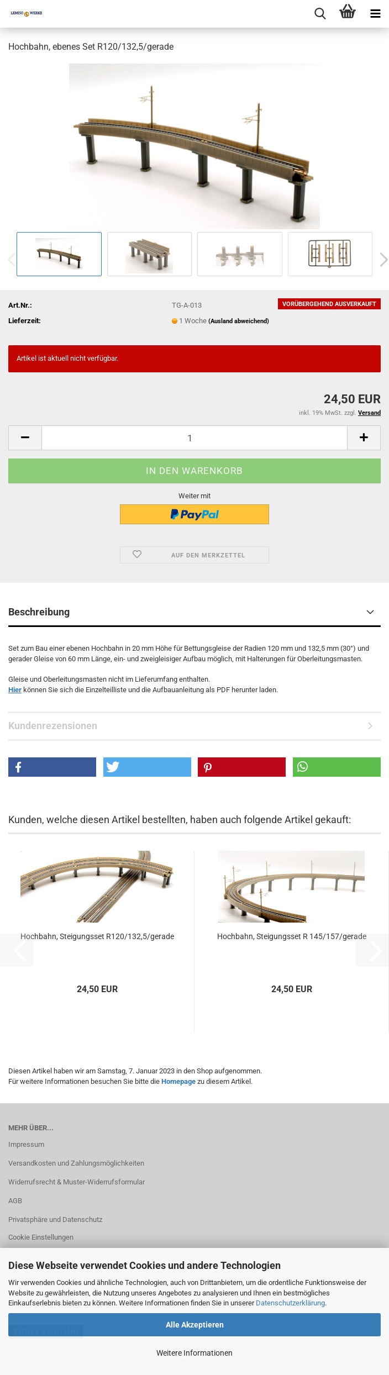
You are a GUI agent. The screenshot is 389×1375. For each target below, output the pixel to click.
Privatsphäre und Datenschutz (55, 1219)
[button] (24, 437)
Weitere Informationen (194, 1352)
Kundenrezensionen (52, 725)
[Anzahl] (194, 437)
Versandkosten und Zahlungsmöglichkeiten (76, 1163)
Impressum (26, 1144)
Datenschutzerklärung (290, 1303)
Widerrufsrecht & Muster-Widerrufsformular (76, 1182)
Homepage (178, 1081)
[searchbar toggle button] (320, 14)
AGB (15, 1201)
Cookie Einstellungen (40, 1237)
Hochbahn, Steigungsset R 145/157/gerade (291, 936)
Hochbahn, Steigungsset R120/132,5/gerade (97, 936)
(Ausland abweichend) (238, 321)
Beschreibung (39, 612)
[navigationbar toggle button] (375, 14)
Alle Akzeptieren (195, 1324)
